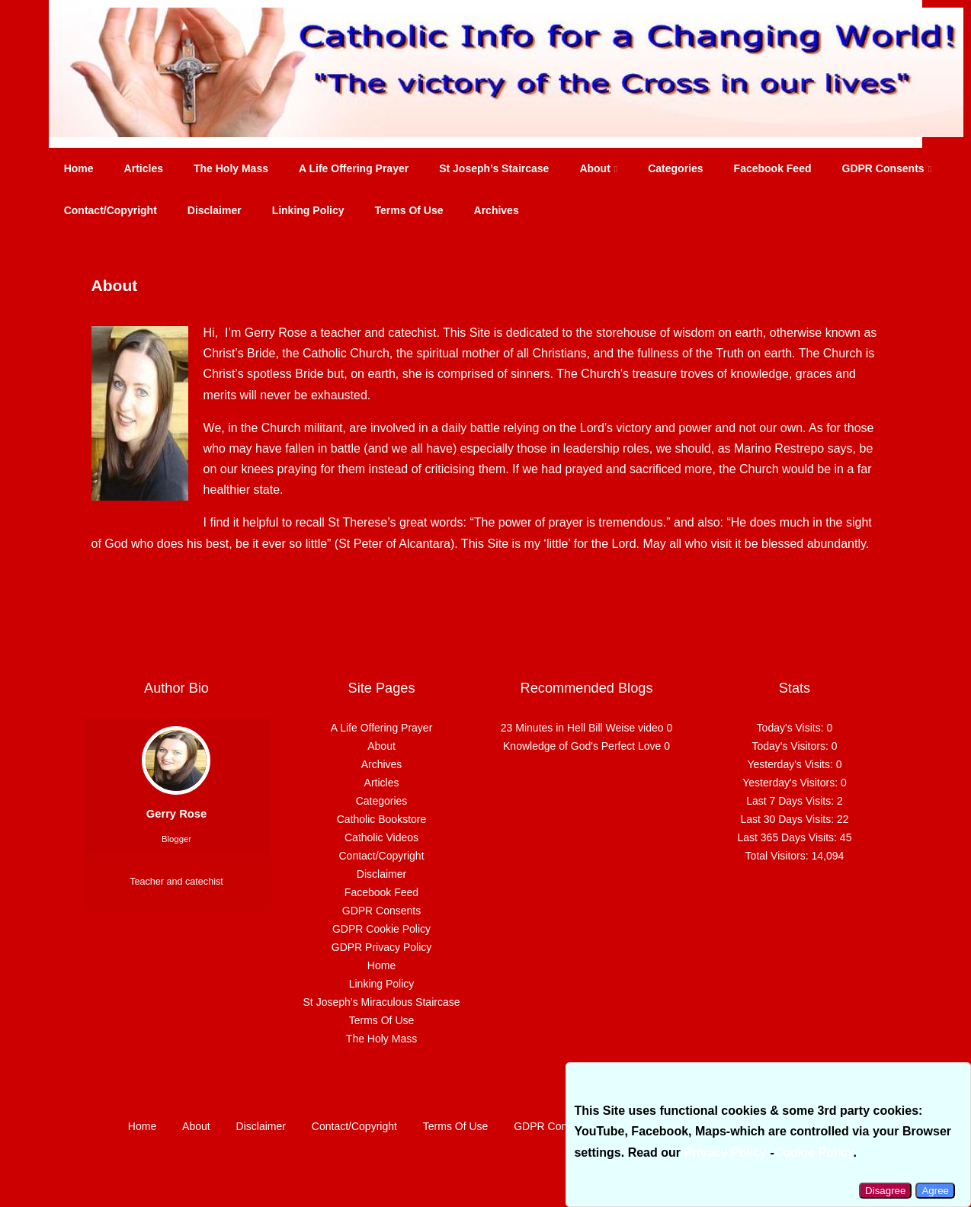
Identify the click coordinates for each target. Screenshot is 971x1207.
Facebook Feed (773, 168)
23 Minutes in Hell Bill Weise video (582, 728)
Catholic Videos (381, 837)
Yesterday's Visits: (791, 764)
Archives (496, 210)
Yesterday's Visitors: (791, 782)
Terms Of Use (409, 210)
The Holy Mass (231, 168)
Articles (143, 168)
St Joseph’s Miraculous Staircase (381, 1002)
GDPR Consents (887, 168)
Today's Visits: (792, 728)
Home (79, 168)
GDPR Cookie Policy (381, 929)
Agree (935, 1190)
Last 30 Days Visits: (788, 819)
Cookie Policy (814, 1152)
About (598, 168)
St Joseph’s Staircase (494, 168)
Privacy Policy (725, 1152)
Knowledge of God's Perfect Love (582, 746)
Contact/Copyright (110, 210)
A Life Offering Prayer (354, 168)
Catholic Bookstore (382, 819)
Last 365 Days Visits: (788, 837)
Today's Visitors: (791, 746)
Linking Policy (308, 210)
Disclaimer (214, 210)
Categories (675, 168)
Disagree (885, 1190)
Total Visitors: (778, 856)
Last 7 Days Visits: (791, 801)
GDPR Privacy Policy (381, 947)
